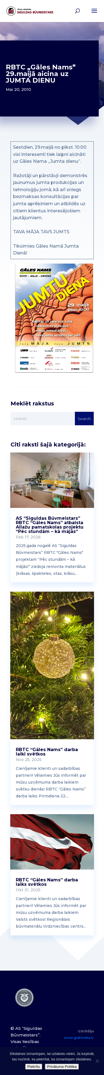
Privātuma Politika (62, 1067)
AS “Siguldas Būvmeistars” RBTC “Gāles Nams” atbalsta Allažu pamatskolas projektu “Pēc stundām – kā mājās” (49, 525)
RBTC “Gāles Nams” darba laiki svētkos (47, 752)
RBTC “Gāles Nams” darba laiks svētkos (47, 882)
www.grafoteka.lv (79, 1038)
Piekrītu (33, 1067)
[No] (97, 1061)
